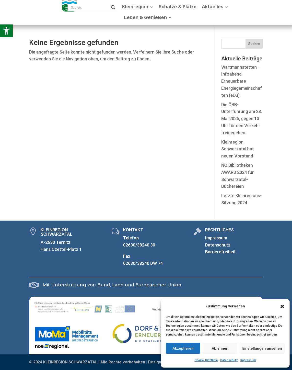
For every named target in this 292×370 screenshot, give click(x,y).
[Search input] (89, 7)
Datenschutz (229, 360)
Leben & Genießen (145, 17)
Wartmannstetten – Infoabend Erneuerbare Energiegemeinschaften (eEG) (241, 81)
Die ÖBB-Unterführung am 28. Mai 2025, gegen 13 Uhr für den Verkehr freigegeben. (241, 118)
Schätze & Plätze (178, 7)
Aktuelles (212, 7)
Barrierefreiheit (220, 251)
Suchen (254, 44)
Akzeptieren (183, 348)
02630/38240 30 (139, 244)
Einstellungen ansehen (262, 348)
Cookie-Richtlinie (206, 360)
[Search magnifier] (113, 7)
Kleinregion (135, 7)
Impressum (248, 360)
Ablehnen (220, 348)
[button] (6, 30)
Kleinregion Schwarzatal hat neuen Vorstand (237, 149)
